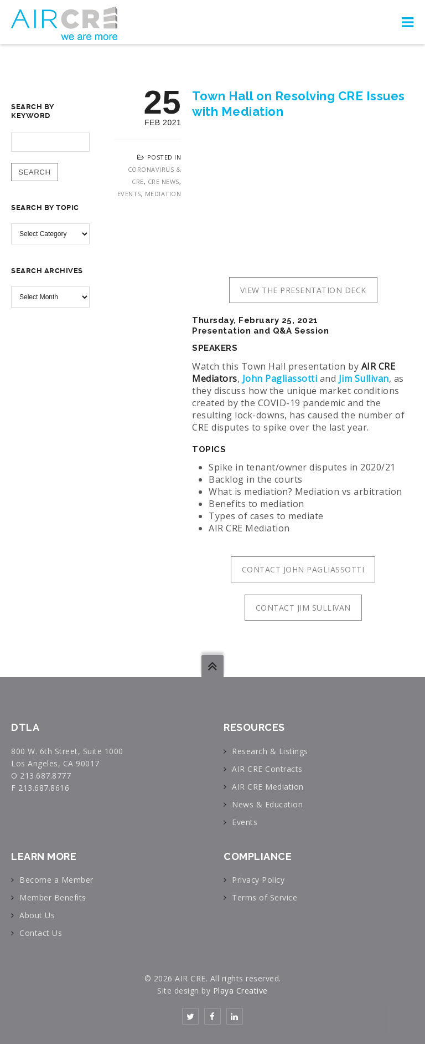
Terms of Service (264, 897)
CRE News (163, 181)
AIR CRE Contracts (267, 769)
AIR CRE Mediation (268, 786)
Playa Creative (240, 990)
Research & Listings (270, 751)
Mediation (163, 194)
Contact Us (40, 933)
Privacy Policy (258, 879)
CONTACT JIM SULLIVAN (303, 607)
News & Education (267, 804)
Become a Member (56, 879)
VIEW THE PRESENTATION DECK (303, 290)
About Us (37, 915)
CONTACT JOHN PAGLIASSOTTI (303, 569)
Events (129, 194)
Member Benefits (52, 897)
